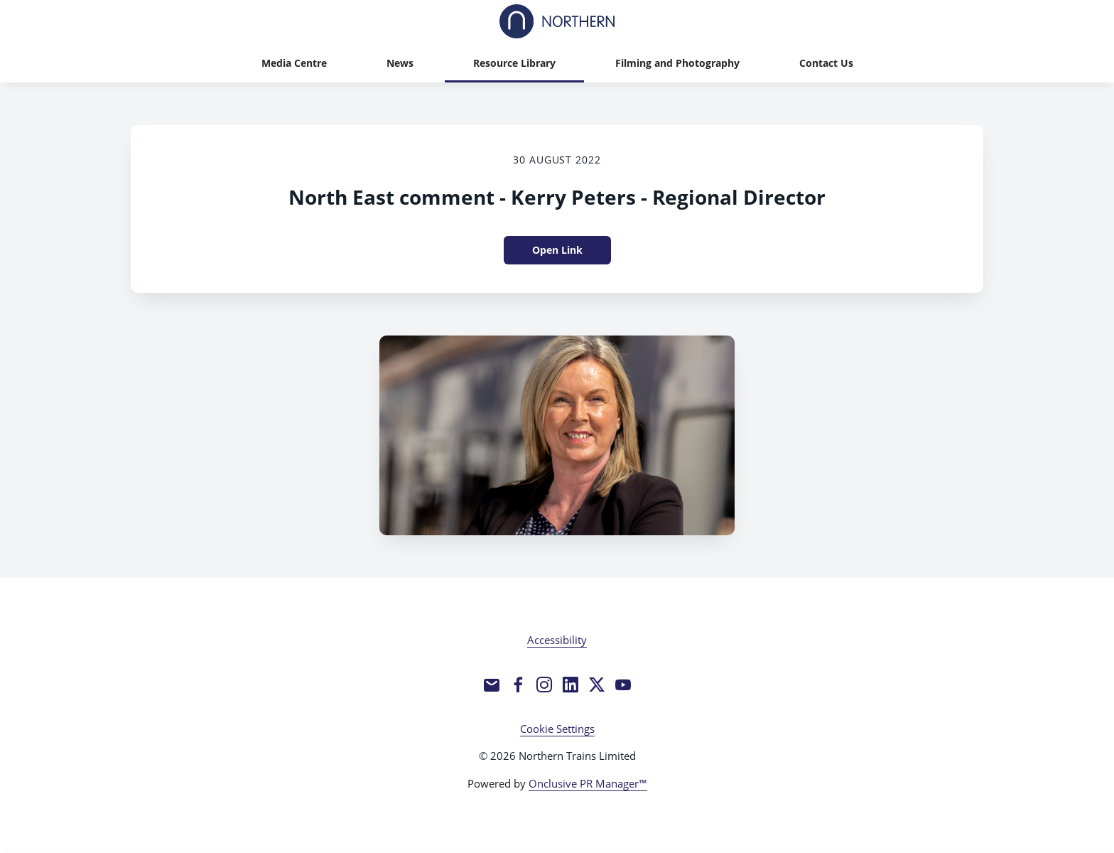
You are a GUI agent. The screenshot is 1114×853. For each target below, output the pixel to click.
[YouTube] (623, 684)
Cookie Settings (557, 728)
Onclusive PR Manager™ (588, 783)
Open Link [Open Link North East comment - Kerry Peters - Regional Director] (557, 250)
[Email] (491, 684)
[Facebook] (518, 684)
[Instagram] (544, 684)
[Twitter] (597, 684)
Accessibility (557, 640)
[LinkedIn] (570, 684)
